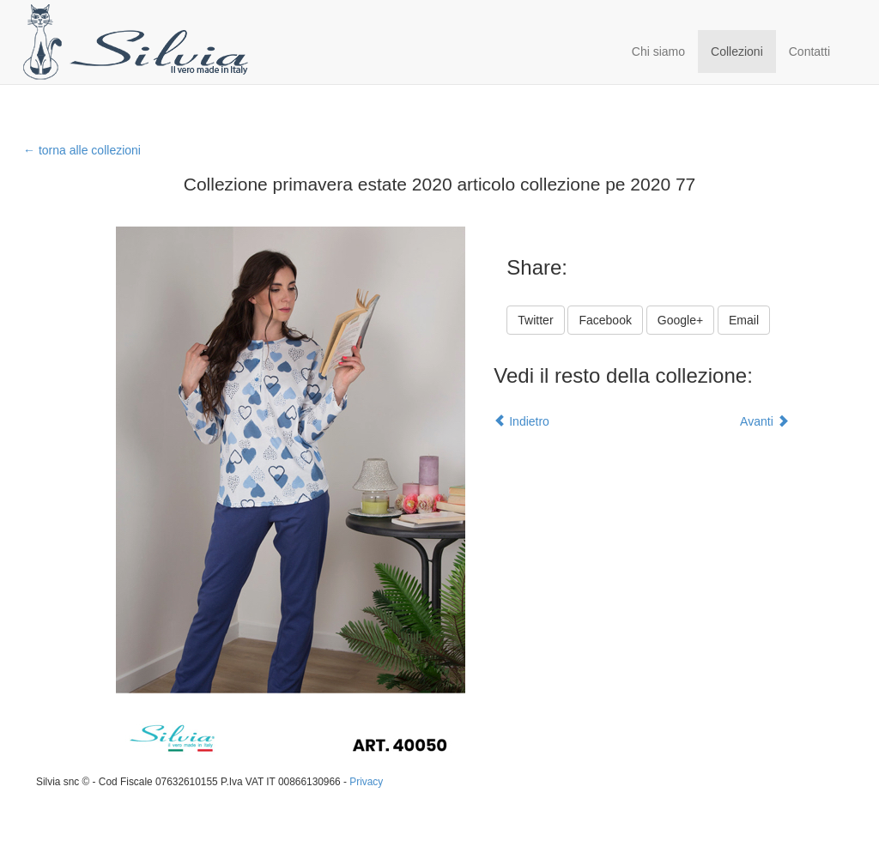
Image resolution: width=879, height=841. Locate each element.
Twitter (535, 320)
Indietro (521, 421)
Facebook (605, 320)
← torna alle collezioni (82, 150)
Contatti (809, 51)
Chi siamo (658, 51)
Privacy (366, 782)
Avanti (764, 421)
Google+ (680, 320)
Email (744, 320)
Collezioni (737, 51)
